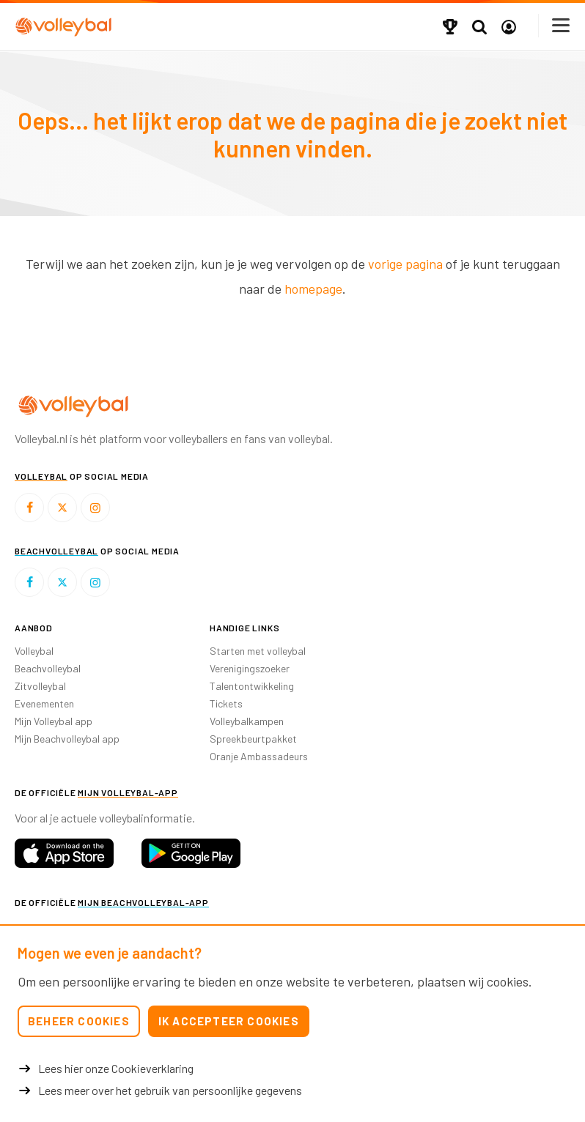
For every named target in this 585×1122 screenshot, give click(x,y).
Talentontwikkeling (252, 686)
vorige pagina (405, 264)
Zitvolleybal (40, 686)
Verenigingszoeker (250, 668)
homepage (313, 288)
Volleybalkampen (247, 721)
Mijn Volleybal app (53, 721)
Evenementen (44, 703)
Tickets (226, 703)
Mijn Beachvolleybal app (67, 738)
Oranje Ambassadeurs (259, 756)
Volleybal (34, 650)
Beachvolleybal (48, 668)
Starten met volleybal (258, 650)
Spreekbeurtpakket (253, 738)
